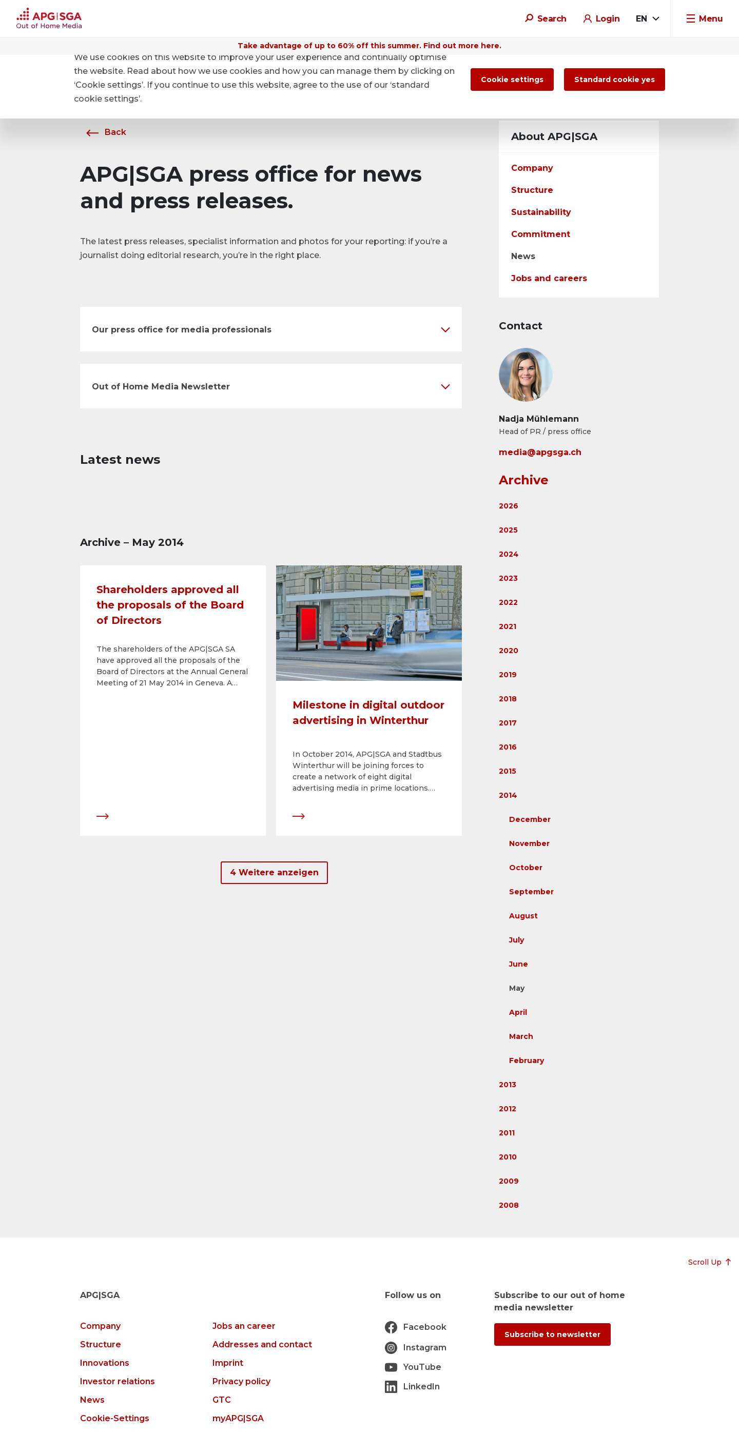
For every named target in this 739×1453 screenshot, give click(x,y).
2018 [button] (508, 698)
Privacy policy (241, 1381)
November (529, 843)
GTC (221, 1400)
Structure (532, 190)
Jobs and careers (549, 278)
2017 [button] (508, 723)
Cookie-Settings (114, 1418)
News (523, 256)
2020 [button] (508, 650)
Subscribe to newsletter (552, 1334)
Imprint (227, 1363)
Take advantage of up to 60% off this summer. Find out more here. (369, 45)
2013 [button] (507, 1084)
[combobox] (647, 19)
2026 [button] (508, 505)
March (521, 1036)
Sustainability (541, 212)
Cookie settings (512, 79)
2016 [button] (508, 747)
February (526, 1060)
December (530, 819)
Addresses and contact (262, 1344)
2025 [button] (508, 530)
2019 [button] (508, 674)
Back (103, 132)
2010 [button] (508, 1157)
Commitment (540, 234)
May (516, 988)
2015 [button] (507, 771)
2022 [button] (508, 602)
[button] (271, 329)
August (523, 915)
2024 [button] (509, 554)
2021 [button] (507, 626)
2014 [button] (508, 795)
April (518, 1012)
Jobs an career (244, 1326)
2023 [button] (508, 578)
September (531, 891)
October (525, 867)
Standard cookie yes (614, 79)
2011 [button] (507, 1132)
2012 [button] (507, 1108)
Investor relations (117, 1381)
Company (532, 168)
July (516, 940)
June (518, 964)
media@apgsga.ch (540, 452)
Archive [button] (524, 480)
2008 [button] (509, 1205)
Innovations (104, 1363)
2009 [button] (509, 1181)
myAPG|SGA (238, 1418)
